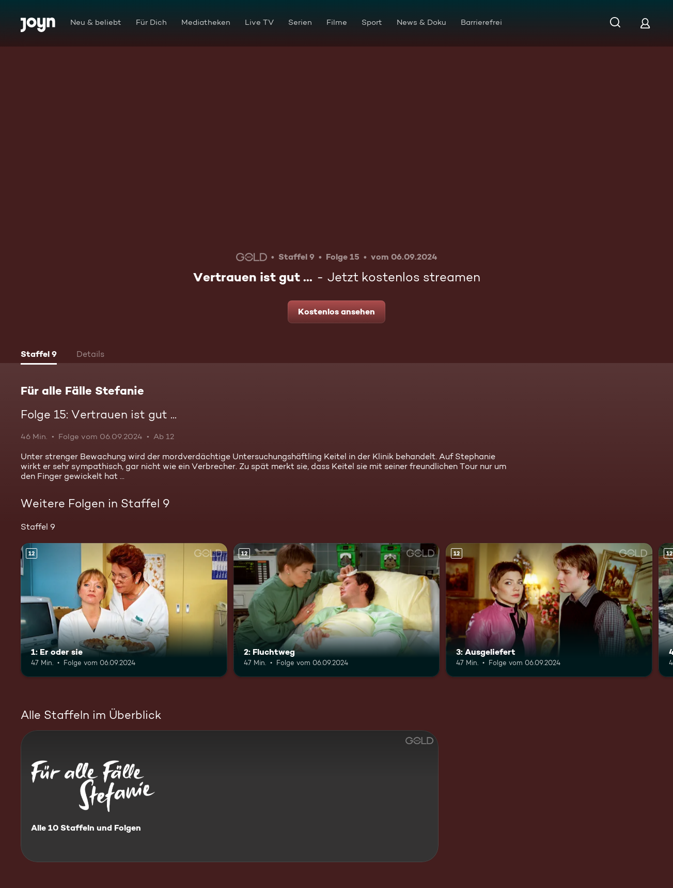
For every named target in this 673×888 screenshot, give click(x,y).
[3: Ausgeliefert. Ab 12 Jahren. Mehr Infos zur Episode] (549, 610)
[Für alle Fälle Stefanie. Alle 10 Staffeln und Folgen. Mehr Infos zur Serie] (230, 796)
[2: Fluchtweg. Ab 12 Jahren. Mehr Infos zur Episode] (336, 610)
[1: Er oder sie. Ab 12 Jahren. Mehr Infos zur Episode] (124, 610)
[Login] (645, 23)
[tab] (39, 355)
